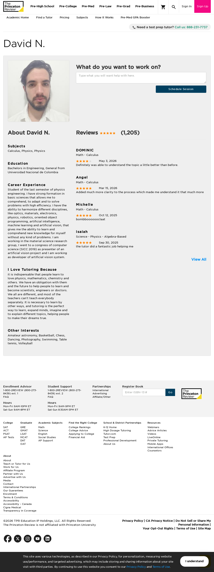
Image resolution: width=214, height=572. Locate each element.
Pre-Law (105, 6)
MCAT (24, 437)
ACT (6, 430)
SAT (5, 427)
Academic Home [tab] (17, 17)
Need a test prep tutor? (170, 27)
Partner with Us (13, 473)
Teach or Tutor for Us (16, 463)
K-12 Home (110, 427)
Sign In (187, 6)
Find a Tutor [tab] (44, 17)
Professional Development (120, 440)
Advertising (99, 393)
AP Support (45, 440)
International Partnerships (19, 487)
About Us (109, 443)
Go (170, 392)
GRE (23, 427)
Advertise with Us (14, 477)
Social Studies (47, 437)
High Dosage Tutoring (117, 430)
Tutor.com (109, 433)
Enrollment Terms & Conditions (15, 495)
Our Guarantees (13, 490)
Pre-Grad (123, 6)
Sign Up (202, 6)
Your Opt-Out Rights (158, 528)
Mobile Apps (155, 443)
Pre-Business (144, 6)
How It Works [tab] (104, 17)
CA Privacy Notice (159, 520)
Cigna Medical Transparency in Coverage (19, 509)
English (42, 433)
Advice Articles (157, 430)
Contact (8, 483)
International (100, 390)
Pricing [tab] (64, 17)
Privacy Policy (136, 566)
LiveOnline (153, 437)
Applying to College (81, 433)
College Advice (78, 430)
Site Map (204, 528)
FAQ (6, 396)
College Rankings (80, 427)
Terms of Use (161, 566)
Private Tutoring (157, 440)
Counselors (154, 450)
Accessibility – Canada (17, 504)
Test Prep (109, 437)
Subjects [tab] (82, 17)
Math (41, 427)
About (7, 460)
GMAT (24, 430)
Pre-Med (88, 6)
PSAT (6, 433)
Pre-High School (42, 6)
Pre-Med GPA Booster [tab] (135, 17)
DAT (22, 440)
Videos (151, 433)
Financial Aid (77, 437)
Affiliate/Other (101, 396)
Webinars (153, 427)
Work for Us (11, 467)
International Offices (160, 447)
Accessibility (11, 500)
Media (7, 480)
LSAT (23, 433)
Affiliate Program (14, 470)
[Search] (174, 7)
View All (198, 259)
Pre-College (68, 6)
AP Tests (8, 437)
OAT (23, 443)
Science (43, 430)
